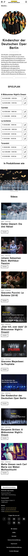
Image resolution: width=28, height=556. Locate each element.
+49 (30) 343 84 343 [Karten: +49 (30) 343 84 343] (10, 509)
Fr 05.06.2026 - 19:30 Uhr (9, 147)
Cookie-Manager (14, 551)
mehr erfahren (14, 77)
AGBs (14, 532)
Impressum (14, 543)
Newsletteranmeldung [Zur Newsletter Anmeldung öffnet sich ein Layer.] (9, 487)
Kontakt (14, 536)
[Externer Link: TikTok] (23, 518)
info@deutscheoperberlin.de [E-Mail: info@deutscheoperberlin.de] (12, 511)
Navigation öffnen (26, 2)
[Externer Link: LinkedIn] (14, 522)
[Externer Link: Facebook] (4, 518)
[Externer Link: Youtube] (14, 518)
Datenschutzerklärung (14, 540)
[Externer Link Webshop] (4, 2)
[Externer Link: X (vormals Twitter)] (9, 522)
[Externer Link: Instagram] (9, 518)
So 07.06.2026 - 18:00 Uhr (9, 111)
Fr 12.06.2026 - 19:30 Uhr (9, 116)
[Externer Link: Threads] (18, 518)
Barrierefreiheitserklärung (14, 547)
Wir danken (14, 528)
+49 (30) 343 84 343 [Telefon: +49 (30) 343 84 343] (10, 508)
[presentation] (25, 183)
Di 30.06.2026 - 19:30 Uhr (9, 134)
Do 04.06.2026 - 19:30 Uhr (9, 98)
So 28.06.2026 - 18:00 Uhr (9, 129)
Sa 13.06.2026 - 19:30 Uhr (9, 151)
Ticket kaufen (25, 98)
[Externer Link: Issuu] (18, 522)
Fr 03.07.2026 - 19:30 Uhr (9, 138)
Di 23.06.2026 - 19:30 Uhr (9, 156)
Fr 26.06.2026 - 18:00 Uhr (9, 124)
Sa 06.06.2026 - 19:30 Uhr (9, 103)
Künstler (4, 6)
